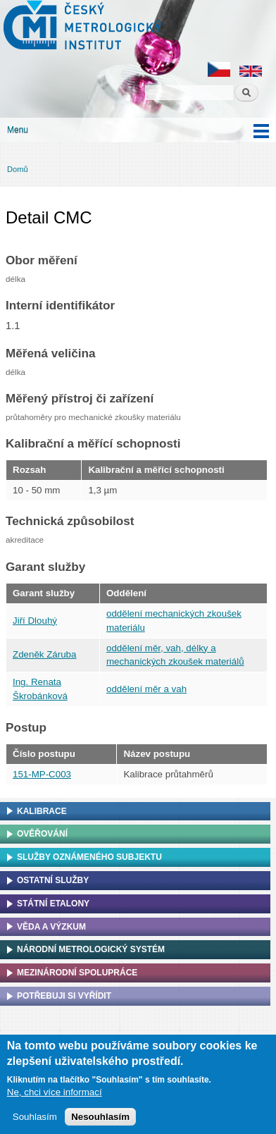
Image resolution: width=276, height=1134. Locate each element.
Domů (17, 169)
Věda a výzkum (51, 927)
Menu (17, 130)
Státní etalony (53, 903)
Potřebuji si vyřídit (64, 996)
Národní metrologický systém (91, 949)
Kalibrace (42, 811)
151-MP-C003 (42, 774)
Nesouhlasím (100, 1116)
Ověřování (42, 834)
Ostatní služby (53, 880)
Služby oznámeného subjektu (89, 857)
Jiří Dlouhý (35, 620)
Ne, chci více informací (54, 1092)
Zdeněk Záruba (44, 654)
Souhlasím (35, 1116)
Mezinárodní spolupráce (77, 973)
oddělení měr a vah (146, 689)
